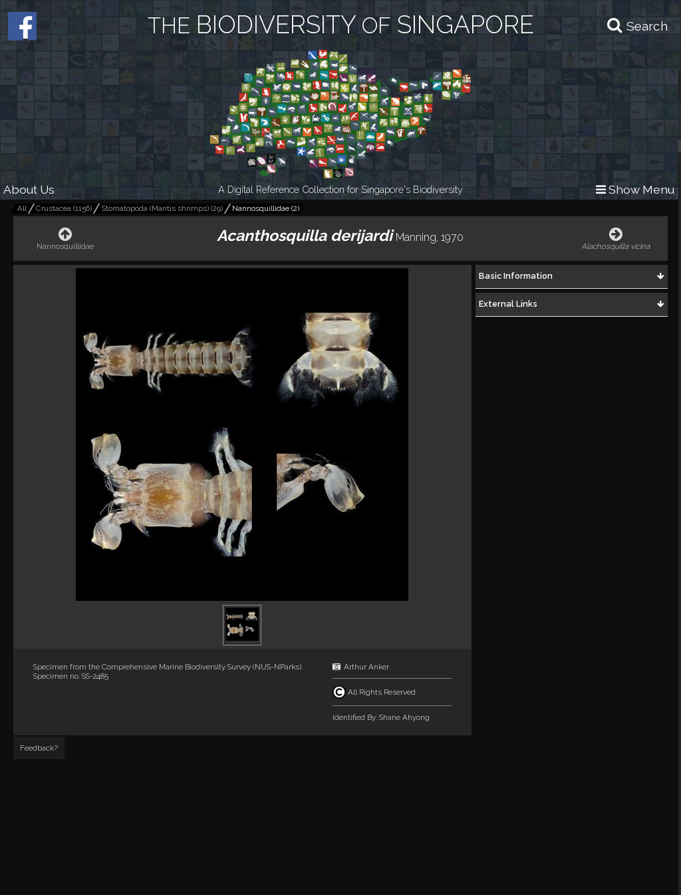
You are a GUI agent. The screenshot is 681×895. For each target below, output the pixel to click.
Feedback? (39, 748)
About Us (29, 189)
